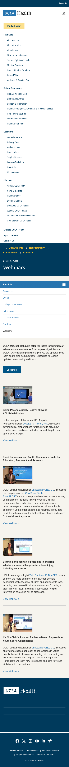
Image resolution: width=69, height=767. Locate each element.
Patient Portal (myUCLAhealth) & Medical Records (30, 109)
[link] (17, 741)
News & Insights (14, 191)
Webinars (7, 331)
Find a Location (14, 45)
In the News (8, 311)
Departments (16, 248)
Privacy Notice (32, 750)
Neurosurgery (37, 248)
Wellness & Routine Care (18, 80)
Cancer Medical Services (18, 70)
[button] (34, 230)
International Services (17, 118)
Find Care (8, 35)
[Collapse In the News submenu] (65, 311)
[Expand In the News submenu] (39, 311)
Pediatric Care (13, 147)
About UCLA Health (16, 186)
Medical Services (15, 65)
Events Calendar (14, 201)
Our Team (7, 324)
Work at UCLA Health (17, 211)
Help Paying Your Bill (16, 114)
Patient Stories (13, 196)
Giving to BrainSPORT (13, 304)
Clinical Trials (13, 75)
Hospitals (11, 167)
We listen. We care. (46, 754)
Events (6, 298)
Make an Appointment (17, 55)
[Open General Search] (62, 3)
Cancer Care (13, 152)
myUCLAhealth (11, 235)
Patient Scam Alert (15, 124)
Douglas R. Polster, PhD (35, 423)
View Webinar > (11, 440)
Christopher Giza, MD (43, 490)
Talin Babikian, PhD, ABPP (43, 575)
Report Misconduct (25, 754)
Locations (8, 132)
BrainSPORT (10, 252)
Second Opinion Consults (18, 60)
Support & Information (17, 104)
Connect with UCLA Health (19, 221)
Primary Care (13, 142)
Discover (8, 180)
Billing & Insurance (15, 99)
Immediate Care (14, 137)
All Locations (13, 172)
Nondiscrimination (50, 750)
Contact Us (9, 241)
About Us (28, 252)
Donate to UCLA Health (18, 206)
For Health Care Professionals (21, 215)
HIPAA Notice (16, 750)
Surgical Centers (14, 157)
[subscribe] (12, 369)
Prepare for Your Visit (17, 94)
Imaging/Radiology (15, 162)
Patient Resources (13, 88)
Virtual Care (12, 50)
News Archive (12, 317)
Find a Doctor (13, 40)
